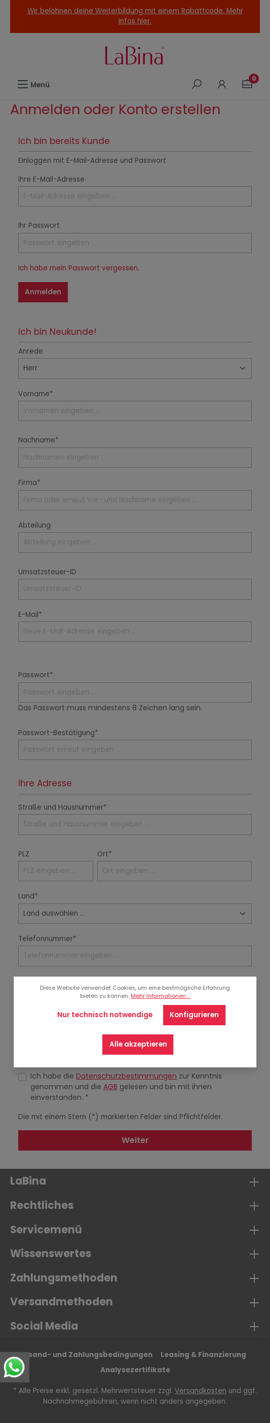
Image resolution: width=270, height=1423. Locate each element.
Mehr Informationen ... (160, 996)
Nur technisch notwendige (104, 1015)
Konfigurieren (194, 1015)
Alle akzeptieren (138, 1044)
